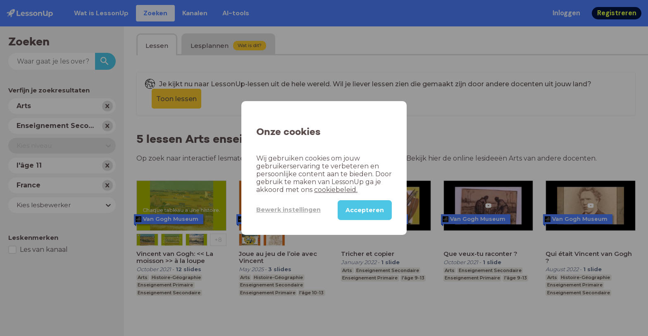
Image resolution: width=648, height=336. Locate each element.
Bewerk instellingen (288, 209)
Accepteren (364, 210)
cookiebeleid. (335, 190)
